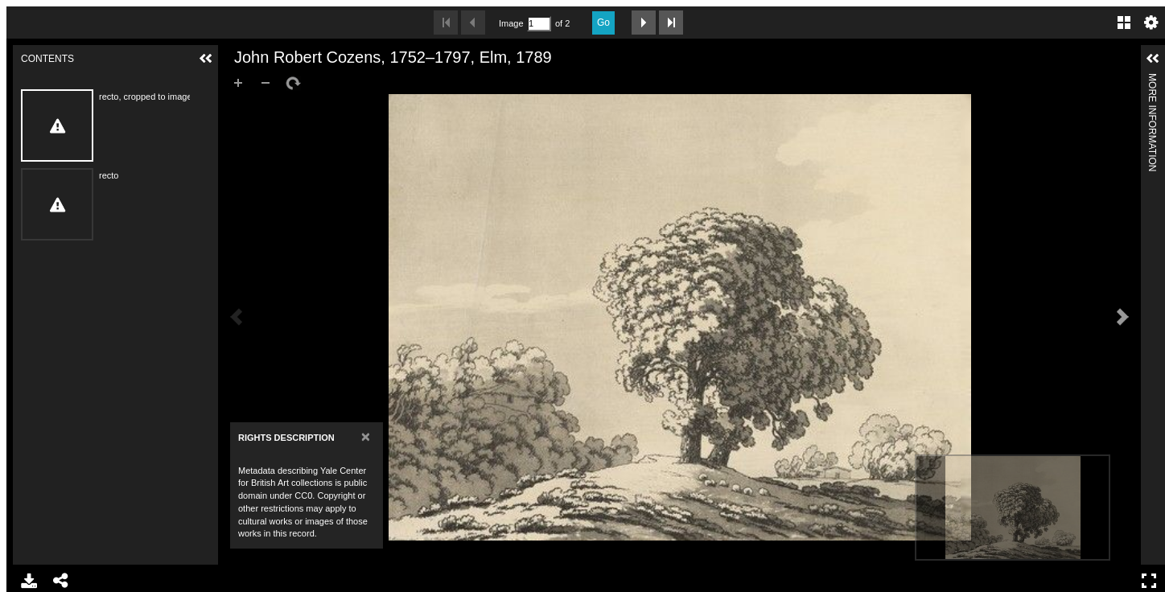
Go (603, 22)
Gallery (1124, 22)
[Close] (366, 436)
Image (511, 23)
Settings (1151, 22)
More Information (1152, 80)
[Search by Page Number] (539, 23)
